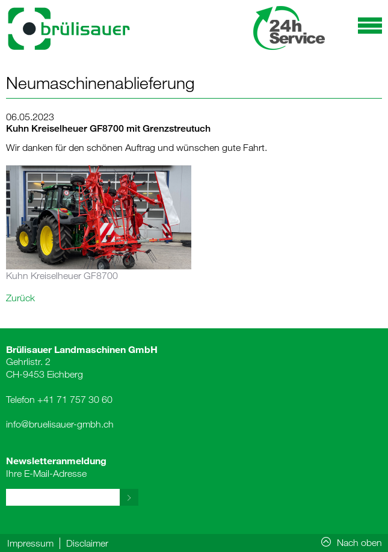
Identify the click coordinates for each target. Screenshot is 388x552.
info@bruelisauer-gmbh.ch (60, 424)
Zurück (20, 297)
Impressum (30, 543)
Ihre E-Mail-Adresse (56, 467)
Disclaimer (87, 543)
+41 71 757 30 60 (74, 399)
